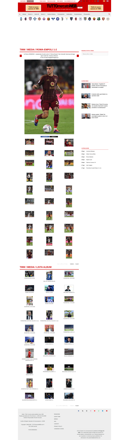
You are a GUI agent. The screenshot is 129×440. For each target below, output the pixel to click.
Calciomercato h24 (70, 1)
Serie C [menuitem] (43, 14)
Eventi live (30, 1)
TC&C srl (27, 414)
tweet (54, 136)
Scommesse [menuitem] (78, 14)
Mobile (56, 419)
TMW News (60, 1)
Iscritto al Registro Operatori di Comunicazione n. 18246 (33, 421)
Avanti (77, 264)
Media (30, 49)
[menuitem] (19, 14)
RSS (55, 421)
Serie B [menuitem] (37, 14)
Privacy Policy (58, 426)
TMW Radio (43, 1)
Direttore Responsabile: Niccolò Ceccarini (33, 417)
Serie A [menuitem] (30, 14)
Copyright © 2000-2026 (26, 424)
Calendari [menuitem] (69, 14)
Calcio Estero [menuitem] (51, 14)
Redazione (57, 414)
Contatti (56, 423)
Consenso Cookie (59, 428)
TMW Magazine (51, 1)
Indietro (72, 264)
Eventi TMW (57, 416)
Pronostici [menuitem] (87, 14)
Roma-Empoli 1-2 (46, 49)
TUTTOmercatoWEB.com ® (38, 424)
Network (23, 1)
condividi (44, 136)
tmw (22, 49)
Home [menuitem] (24, 14)
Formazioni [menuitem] (61, 14)
